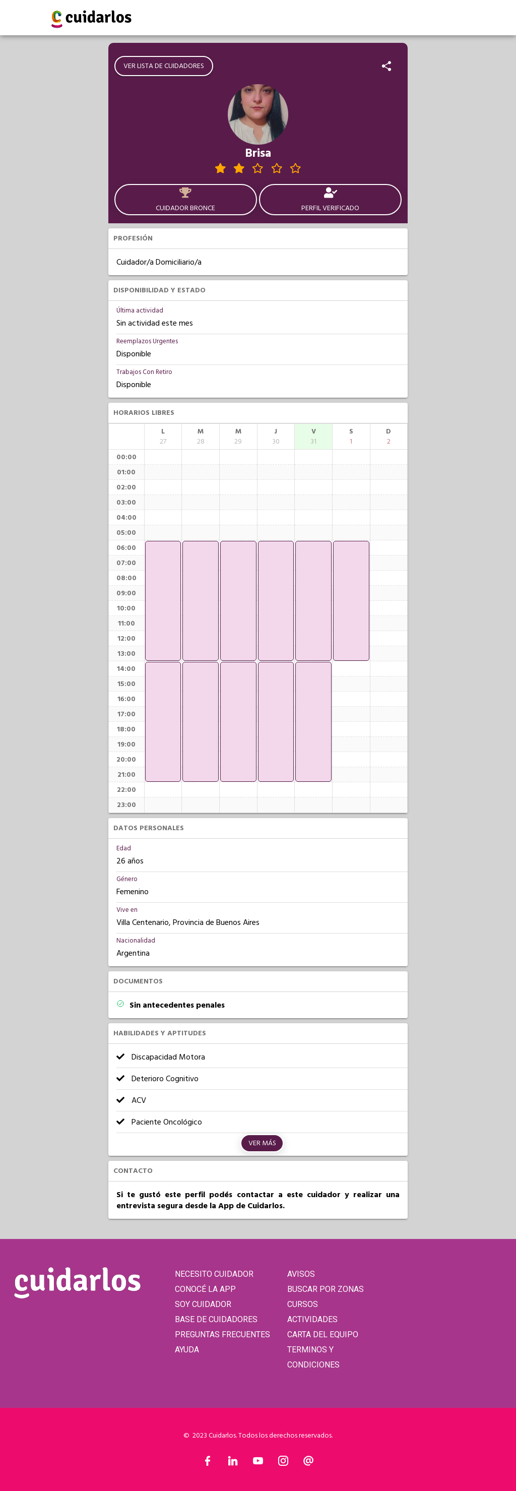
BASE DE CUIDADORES (216, 1319)
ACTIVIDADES (312, 1319)
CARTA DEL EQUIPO (322, 1334)
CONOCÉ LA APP (205, 1289)
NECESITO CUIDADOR (214, 1274)
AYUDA (187, 1349)
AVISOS (301, 1274)
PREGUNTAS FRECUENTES (222, 1334)
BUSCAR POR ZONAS (325, 1289)
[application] (163, 601)
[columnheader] (163, 436)
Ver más (262, 1143)
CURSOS (302, 1304)
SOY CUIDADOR (203, 1304)
